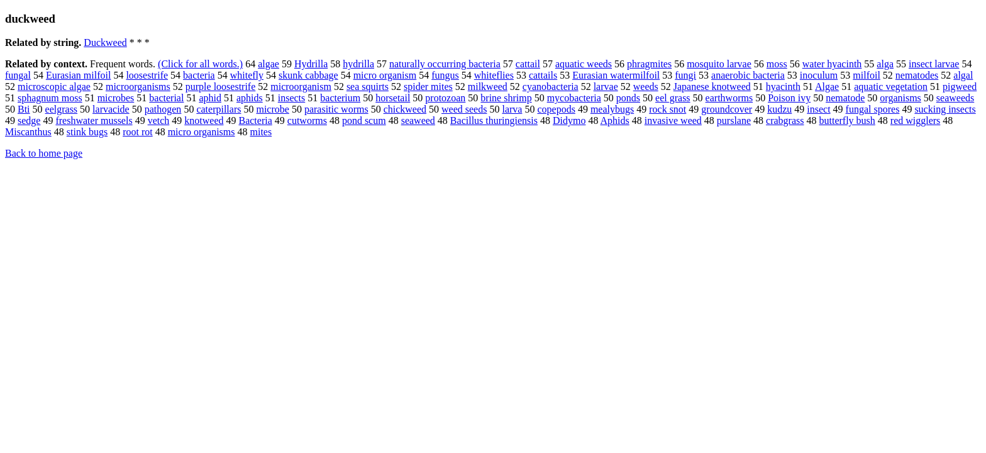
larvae (606, 86)
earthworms (729, 97)
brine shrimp (505, 97)
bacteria (199, 75)
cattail (528, 64)
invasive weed (673, 120)
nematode (845, 97)
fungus (445, 75)
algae (268, 64)
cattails (543, 75)
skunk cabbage (308, 75)
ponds (628, 97)
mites (261, 131)
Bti (24, 109)
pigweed (960, 86)
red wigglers (915, 120)
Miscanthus (28, 131)
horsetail (392, 97)
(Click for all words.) (200, 64)
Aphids (615, 120)
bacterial (166, 97)
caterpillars (218, 109)
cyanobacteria (551, 86)
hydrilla (358, 64)
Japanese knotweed (712, 86)
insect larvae (934, 64)
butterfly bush (847, 120)
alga (885, 64)
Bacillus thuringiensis (494, 120)
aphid (210, 97)
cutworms (307, 120)
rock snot (667, 109)
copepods (556, 109)
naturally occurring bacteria (445, 64)
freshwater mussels (93, 120)
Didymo (569, 120)
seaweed (418, 120)
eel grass (672, 97)
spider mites (428, 86)
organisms (900, 97)
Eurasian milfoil (78, 75)
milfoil (866, 75)
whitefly (246, 75)
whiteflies (494, 75)
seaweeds (955, 97)
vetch (159, 120)
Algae (827, 86)
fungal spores (873, 109)
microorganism (300, 86)
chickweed (405, 109)
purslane (734, 120)
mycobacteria (574, 97)
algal (963, 75)
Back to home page (43, 153)
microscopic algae (54, 86)
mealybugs (612, 109)
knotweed (203, 120)
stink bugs (87, 131)
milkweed (487, 86)
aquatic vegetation (891, 86)
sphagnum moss (50, 97)
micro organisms (201, 131)
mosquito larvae (719, 64)
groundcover (726, 109)
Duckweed (105, 42)
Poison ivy (789, 97)
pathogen (163, 109)
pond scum (364, 120)
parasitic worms (336, 109)
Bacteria (255, 120)
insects (292, 97)
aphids (249, 97)
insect (818, 109)
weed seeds (464, 109)
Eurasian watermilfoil (616, 75)
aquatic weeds (583, 64)
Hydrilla (311, 64)
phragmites (649, 64)
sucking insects (944, 109)
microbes (116, 97)
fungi (685, 75)
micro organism (385, 75)
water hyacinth (832, 64)
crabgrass (785, 120)
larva (512, 109)
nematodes (916, 75)
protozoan (445, 97)
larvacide (111, 109)
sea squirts (367, 86)
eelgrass (61, 109)
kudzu (779, 109)
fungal (18, 75)
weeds (645, 86)
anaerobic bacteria (748, 75)
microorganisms (138, 86)
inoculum (819, 75)
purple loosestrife (221, 86)
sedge (29, 120)
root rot (138, 131)
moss (777, 64)
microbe (272, 109)
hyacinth (783, 86)
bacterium (340, 97)
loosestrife (147, 75)
